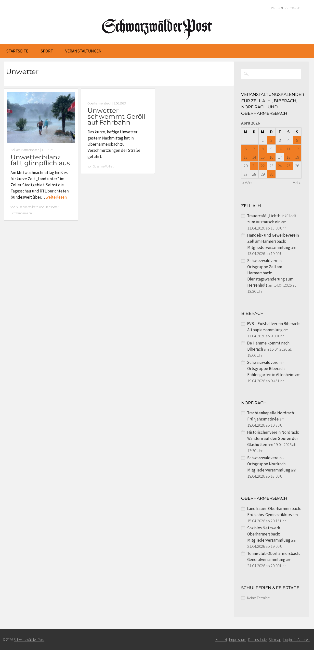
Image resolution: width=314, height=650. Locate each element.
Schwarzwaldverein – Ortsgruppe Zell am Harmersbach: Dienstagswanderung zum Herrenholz (270, 273)
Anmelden (293, 7)
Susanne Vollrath (27, 207)
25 (288, 165)
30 (271, 174)
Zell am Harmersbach (25, 150)
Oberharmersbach (100, 103)
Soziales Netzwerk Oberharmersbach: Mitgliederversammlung (268, 534)
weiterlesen (56, 197)
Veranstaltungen (83, 51)
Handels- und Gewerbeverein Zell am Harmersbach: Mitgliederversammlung (273, 241)
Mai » (297, 182)
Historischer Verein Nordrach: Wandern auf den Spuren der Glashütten (273, 438)
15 (263, 157)
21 (254, 165)
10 (280, 149)
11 (288, 149)
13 (246, 157)
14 (254, 157)
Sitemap (275, 639)
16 (271, 157)
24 (280, 165)
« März (247, 182)
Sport (46, 51)
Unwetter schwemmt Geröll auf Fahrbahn (116, 116)
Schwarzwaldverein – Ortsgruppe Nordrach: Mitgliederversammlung (268, 464)
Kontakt (277, 7)
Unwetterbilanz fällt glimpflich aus (40, 160)
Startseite (17, 51)
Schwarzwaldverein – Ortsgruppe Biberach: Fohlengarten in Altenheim (270, 368)
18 (288, 157)
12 (297, 149)
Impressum (237, 639)
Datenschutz (257, 639)
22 (263, 165)
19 (297, 157)
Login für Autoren (296, 639)
